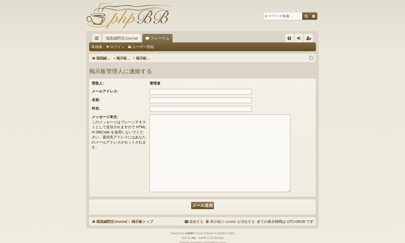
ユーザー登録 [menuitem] (310, 39)
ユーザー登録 (143, 47)
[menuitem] (289, 38)
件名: (96, 108)
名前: (96, 100)
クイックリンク (98, 39)
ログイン (117, 47)
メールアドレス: (105, 91)
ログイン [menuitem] (300, 39)
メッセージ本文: (105, 117)
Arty (193, 225)
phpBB (189, 220)
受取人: (98, 83)
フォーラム (159, 38)
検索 (98, 47)
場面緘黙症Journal (122, 38)
